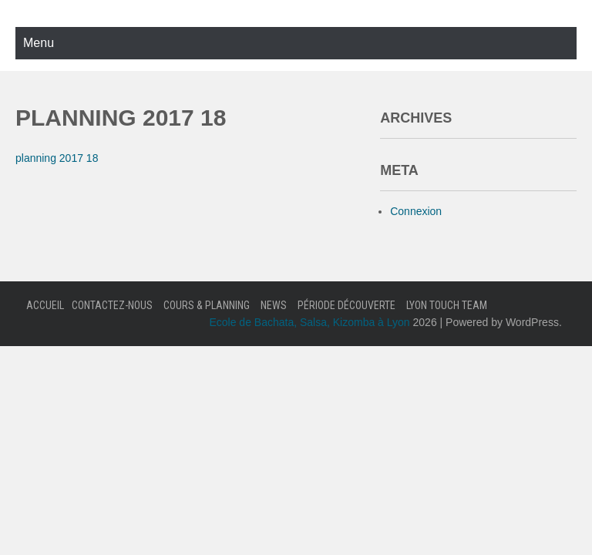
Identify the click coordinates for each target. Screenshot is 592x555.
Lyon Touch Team (446, 305)
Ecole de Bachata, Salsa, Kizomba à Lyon (309, 322)
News (274, 305)
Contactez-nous (112, 305)
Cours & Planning (206, 305)
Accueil (45, 305)
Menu (38, 42)
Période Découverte (346, 305)
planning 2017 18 (56, 158)
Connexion (416, 211)
